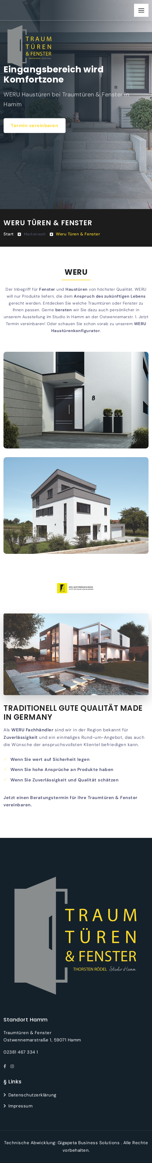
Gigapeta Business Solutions (89, 1143)
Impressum (20, 1106)
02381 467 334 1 (20, 1052)
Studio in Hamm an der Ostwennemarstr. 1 (94, 316)
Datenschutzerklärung (32, 1095)
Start (8, 234)
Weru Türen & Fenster (78, 234)
